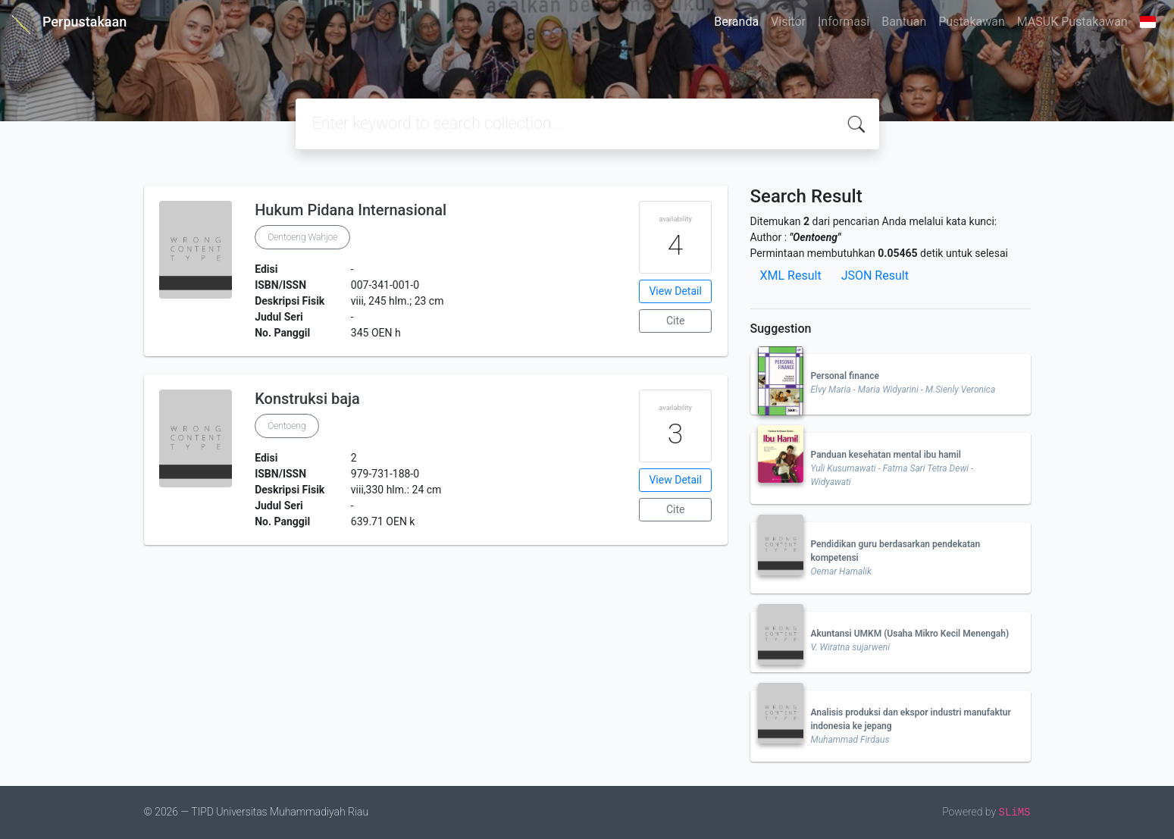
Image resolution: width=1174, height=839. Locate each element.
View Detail (675, 291)
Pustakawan (971, 21)
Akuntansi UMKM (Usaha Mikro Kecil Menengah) (910, 633)
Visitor (788, 21)
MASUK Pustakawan (1072, 21)
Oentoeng (286, 426)
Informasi (843, 21)
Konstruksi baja (307, 399)
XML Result (791, 275)
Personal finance (845, 376)
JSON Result (875, 275)
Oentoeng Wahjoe (302, 237)
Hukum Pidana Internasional (350, 210)
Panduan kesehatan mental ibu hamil (886, 454)
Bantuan (903, 21)
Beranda (736, 21)
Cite (675, 321)
